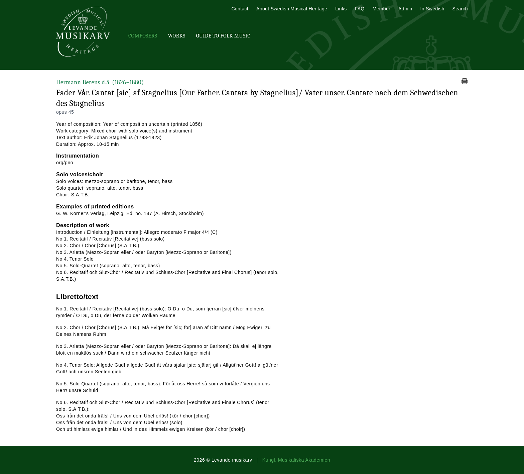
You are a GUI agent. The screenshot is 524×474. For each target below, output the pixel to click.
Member (381, 8)
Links (341, 8)
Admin (405, 8)
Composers (142, 36)
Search (460, 8)
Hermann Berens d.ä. (100, 82)
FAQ (360, 8)
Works (176, 36)
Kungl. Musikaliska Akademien (296, 460)
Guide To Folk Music (223, 36)
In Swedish (432, 8)
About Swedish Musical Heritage (291, 8)
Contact (239, 8)
